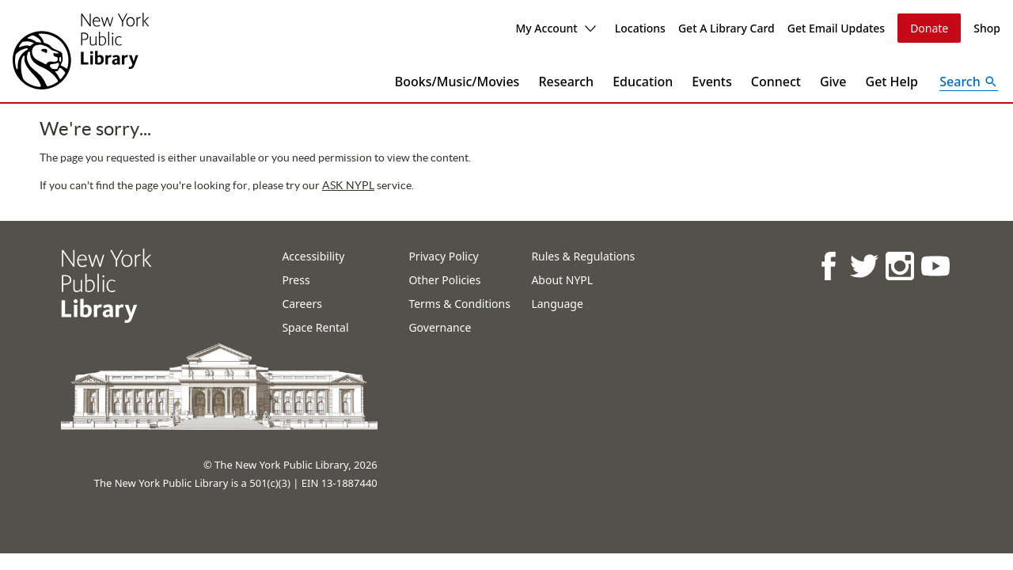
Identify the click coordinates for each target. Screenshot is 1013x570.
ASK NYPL (348, 185)
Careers (301, 303)
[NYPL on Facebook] (827, 265)
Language (556, 303)
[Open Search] (968, 81)
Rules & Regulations (583, 256)
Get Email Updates (836, 28)
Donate (929, 28)
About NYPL (562, 279)
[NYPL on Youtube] (934, 265)
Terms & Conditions (459, 303)
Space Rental (315, 327)
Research (566, 81)
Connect (776, 81)
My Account (555, 28)
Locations (640, 28)
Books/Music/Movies (457, 81)
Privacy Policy (443, 256)
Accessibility (313, 256)
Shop (986, 28)
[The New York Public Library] (81, 51)
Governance (439, 327)
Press (295, 279)
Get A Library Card (726, 28)
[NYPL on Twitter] (863, 265)
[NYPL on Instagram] (898, 265)
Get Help (892, 81)
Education (643, 81)
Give (833, 81)
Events (711, 81)
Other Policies (444, 279)
